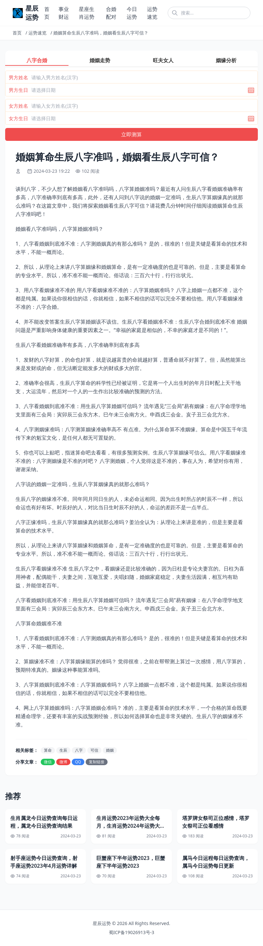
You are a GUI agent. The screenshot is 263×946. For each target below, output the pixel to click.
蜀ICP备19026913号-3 (131, 932)
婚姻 (110, 750)
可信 (94, 750)
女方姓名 (18, 105)
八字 (79, 750)
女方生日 (18, 118)
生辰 (63, 750)
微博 (63, 762)
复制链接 (96, 762)
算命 (48, 750)
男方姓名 (18, 77)
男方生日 (18, 90)
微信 (48, 762)
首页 (17, 33)
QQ (78, 762)
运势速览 (37, 33)
